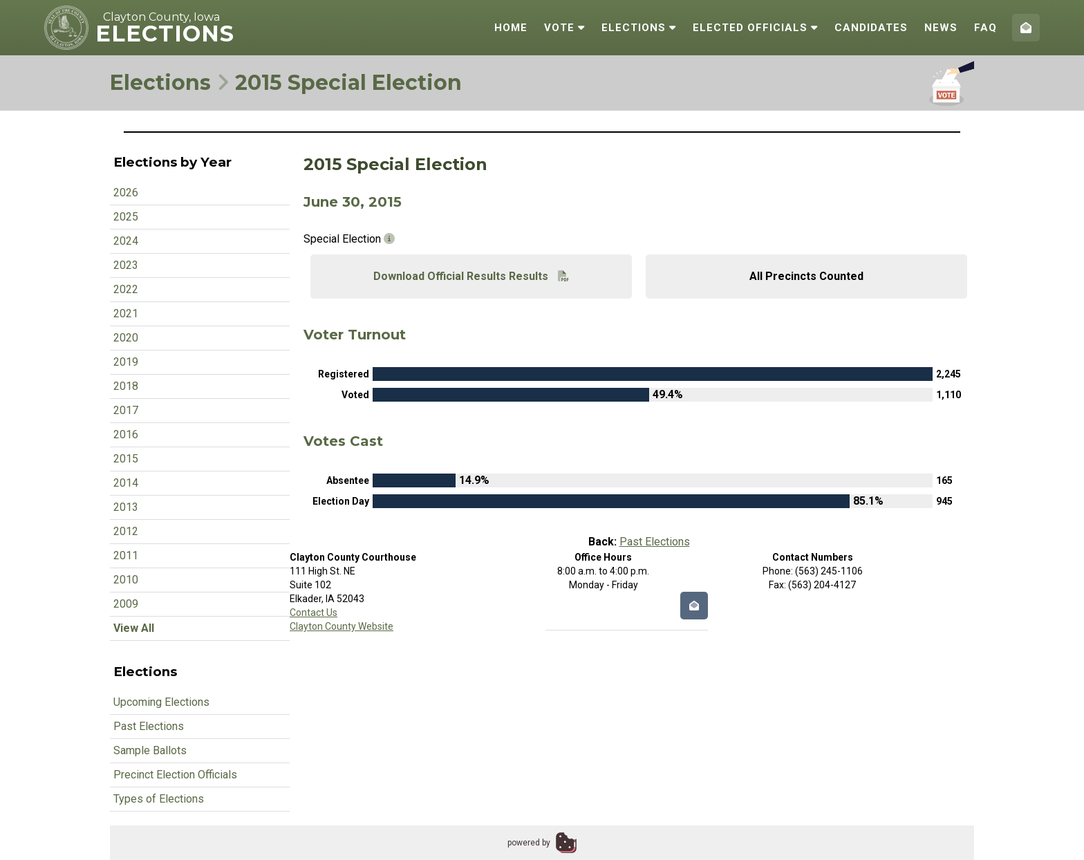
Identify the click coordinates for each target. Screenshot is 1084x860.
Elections (638, 27)
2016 (125, 434)
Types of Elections (158, 798)
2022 (125, 289)
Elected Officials (755, 27)
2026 (125, 192)
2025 (125, 216)
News (940, 27)
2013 (125, 507)
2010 (125, 579)
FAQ (985, 27)
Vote (564, 27)
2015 (125, 458)
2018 (125, 386)
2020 (125, 337)
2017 (125, 410)
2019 (125, 361)
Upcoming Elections (161, 702)
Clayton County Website (341, 626)
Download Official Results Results (471, 276)
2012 (125, 531)
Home (510, 27)
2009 (125, 603)
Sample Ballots (150, 750)
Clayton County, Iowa (161, 17)
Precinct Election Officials (175, 774)
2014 (125, 482)
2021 (125, 313)
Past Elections (148, 726)
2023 (125, 265)
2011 (125, 555)
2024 (125, 240)
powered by (528, 843)
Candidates (871, 27)
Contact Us (313, 612)
